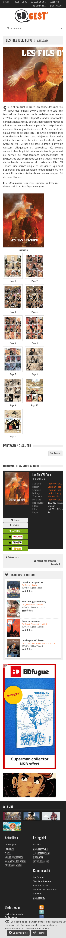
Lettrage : (36, 493)
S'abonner (38, 856)
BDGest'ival (39, 897)
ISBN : (35, 509)
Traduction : (38, 496)
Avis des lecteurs (41, 885)
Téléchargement (41, 852)
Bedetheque (21, 2)
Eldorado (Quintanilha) (34, 601)
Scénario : (37, 483)
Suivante (55, 564)
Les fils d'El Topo (19, 40)
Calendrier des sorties (15, 860)
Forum (55, 453)
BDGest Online (38, 2)
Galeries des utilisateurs (45, 889)
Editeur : (36, 505)
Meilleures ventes (13, 864)
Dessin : (36, 486)
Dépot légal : (38, 502)
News (8, 852)
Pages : (35, 512)
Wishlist (15, 525)
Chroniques (10, 844)
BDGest (7, 2)
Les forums (38, 877)
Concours (38, 893)
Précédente (12, 557)
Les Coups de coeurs (22, 575)
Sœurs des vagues (31, 621)
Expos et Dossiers (14, 856)
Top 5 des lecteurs (42, 881)
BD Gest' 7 (38, 844)
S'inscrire (39, 6)
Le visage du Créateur (33, 640)
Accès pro (54, 2)
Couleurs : (37, 490)
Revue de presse (41, 860)
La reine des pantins (32, 582)
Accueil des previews (45, 560)
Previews (9, 848)
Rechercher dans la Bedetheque (14, 916)
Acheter (15, 530)
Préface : (36, 499)
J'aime (15, 520)
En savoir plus (18, 932)
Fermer (39, 932)
